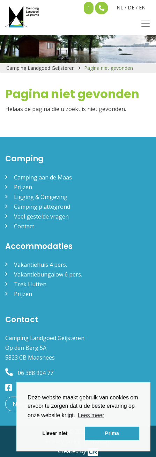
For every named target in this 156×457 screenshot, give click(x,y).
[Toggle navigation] (143, 23)
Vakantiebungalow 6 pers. (48, 274)
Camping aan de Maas (43, 177)
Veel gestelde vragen (41, 216)
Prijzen (23, 187)
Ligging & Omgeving (40, 197)
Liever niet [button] (54, 433)
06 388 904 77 (29, 373)
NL (120, 7)
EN (142, 7)
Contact (24, 226)
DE (131, 7)
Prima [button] (112, 433)
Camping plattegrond (42, 207)
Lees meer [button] (91, 415)
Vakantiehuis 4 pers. (40, 264)
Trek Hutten (30, 284)
